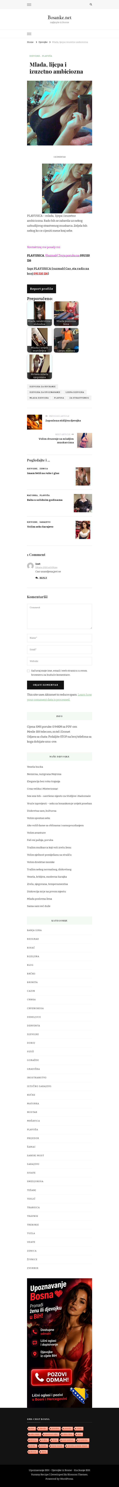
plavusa (59, 398)
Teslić (31, 1199)
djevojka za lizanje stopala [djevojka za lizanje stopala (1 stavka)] (77, 1446)
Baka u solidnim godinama (45, 499)
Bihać (31, 947)
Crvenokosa (35, 1008)
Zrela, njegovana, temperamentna (47, 884)
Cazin (31, 991)
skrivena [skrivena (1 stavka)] (33, 1440)
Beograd (33, 939)
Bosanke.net (59, 17)
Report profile (41, 289)
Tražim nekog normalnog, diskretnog (49, 869)
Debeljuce (34, 1017)
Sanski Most (35, 1155)
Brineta (32, 982)
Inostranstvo (37, 1077)
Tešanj (31, 1190)
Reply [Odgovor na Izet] (43, 578)
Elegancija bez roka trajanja (43, 781)
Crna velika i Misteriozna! (42, 788)
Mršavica (33, 1121)
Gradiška (33, 1069)
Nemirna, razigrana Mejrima (44, 774)
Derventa (33, 1025)
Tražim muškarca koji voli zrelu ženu (49, 847)
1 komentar (60, 157)
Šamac (31, 1147)
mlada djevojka (39, 398)
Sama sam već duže (38, 906)
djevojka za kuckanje (43, 386)
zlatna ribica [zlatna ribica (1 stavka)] (67, 1434)
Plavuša (47, 56)
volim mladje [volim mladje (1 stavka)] (35, 1434)
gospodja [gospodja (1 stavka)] (67, 1428)
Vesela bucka (35, 766)
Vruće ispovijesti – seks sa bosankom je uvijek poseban (59, 803)
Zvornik (32, 1268)
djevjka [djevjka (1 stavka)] (32, 1446)
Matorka (32, 495)
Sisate (31, 1173)
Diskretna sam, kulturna (41, 810)
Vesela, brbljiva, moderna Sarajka (47, 876)
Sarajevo (45, 522)
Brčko (31, 973)
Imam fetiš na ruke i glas (43, 473)
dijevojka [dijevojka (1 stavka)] (43, 1428)
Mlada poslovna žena (39, 898)
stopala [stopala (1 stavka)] (43, 1446)
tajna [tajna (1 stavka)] (79, 1434)
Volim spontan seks (38, 818)
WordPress (66, 1478)
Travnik (32, 1216)
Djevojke (35, 56)
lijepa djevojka (75, 392)
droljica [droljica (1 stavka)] (44, 1440)
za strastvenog (79, 398)
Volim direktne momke (41, 862)
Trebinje (33, 1224)
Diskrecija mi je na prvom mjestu (46, 891)
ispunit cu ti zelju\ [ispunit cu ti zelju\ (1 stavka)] (51, 1434)
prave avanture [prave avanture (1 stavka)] (67, 1440)
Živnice (32, 1259)
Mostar (32, 1112)
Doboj (31, 1043)
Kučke (31, 1095)
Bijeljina (33, 956)
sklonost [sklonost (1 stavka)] (33, 1452)
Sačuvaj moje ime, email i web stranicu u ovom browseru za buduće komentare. (59, 672)
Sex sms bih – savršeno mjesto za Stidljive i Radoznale (59, 796)
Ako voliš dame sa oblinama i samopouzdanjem (55, 825)
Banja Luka (34, 930)
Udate (31, 1242)
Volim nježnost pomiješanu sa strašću (49, 854)
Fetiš (30, 1051)
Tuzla (31, 1233)
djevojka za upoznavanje (45, 392)
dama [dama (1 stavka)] (44, 1452)
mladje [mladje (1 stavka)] (79, 1428)
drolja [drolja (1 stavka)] (55, 1440)
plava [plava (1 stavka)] (32, 1428)
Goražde (33, 1060)
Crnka (31, 999)
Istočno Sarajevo (39, 1086)
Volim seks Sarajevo (40, 526)
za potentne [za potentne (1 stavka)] (83, 1440)
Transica (33, 1207)
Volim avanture (36, 832)
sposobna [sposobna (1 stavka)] (55, 1428)
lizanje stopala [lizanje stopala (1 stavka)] (57, 1446)
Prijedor (33, 1138)
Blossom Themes (77, 1474)
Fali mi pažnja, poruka (40, 840)
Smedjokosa (35, 1181)
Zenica (44, 468)
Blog (30, 965)
